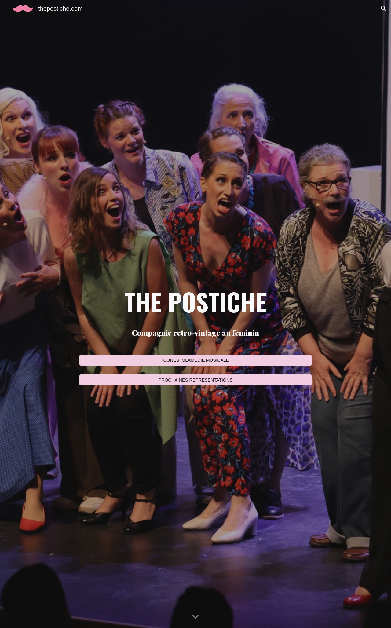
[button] (383, 8)
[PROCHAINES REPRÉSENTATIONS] (195, 380)
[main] (195, 301)
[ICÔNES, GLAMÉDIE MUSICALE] (195, 360)
